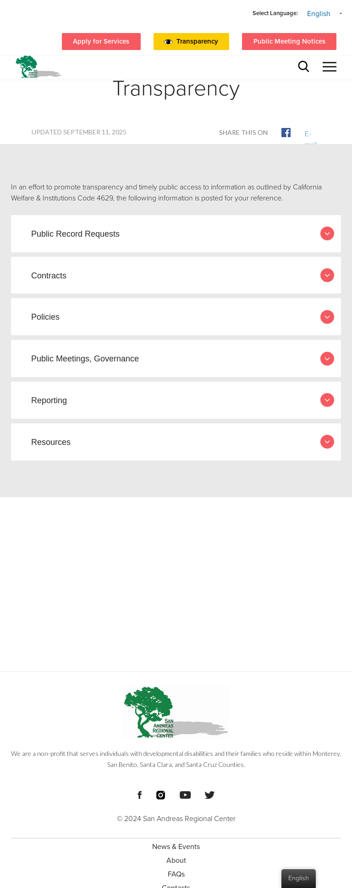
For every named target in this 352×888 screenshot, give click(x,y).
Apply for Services (101, 41)
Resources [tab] (182, 442)
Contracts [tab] (182, 275)
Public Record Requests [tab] (182, 233)
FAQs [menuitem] (176, 874)
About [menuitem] (176, 860)
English (318, 13)
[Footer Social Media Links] (140, 793)
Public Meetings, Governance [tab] (182, 359)
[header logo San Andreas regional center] (38, 67)
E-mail (309, 133)
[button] (199, 41)
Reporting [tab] (182, 400)
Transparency (197, 41)
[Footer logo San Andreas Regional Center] (176, 712)
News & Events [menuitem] (176, 846)
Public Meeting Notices (289, 41)
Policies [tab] (182, 317)
